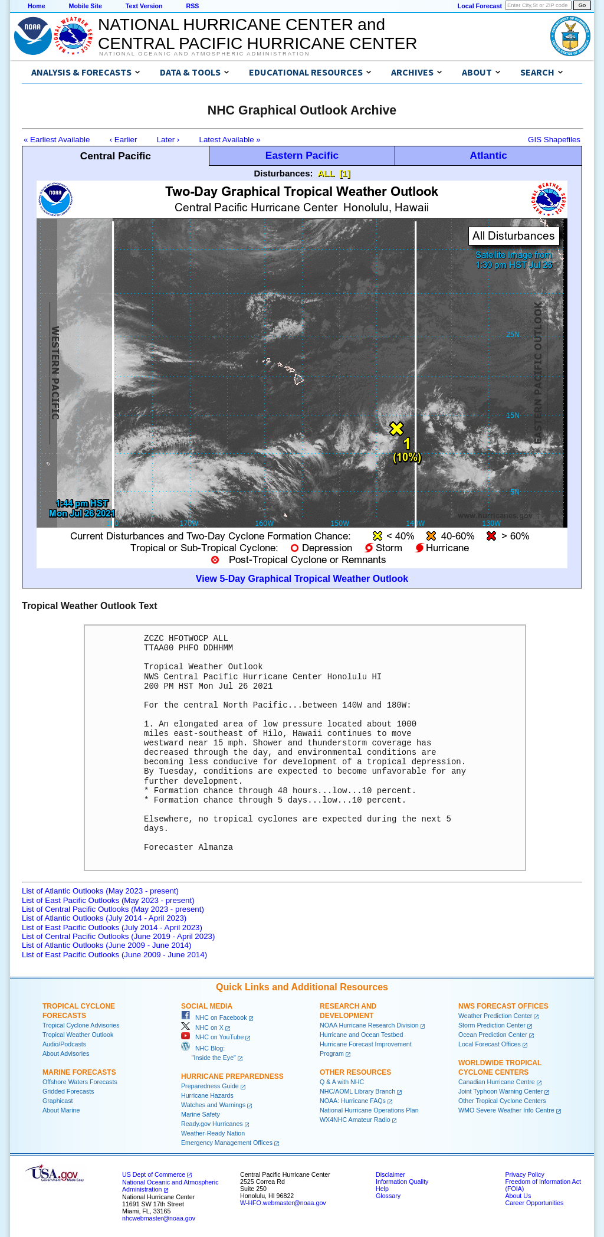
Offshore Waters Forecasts (79, 1081)
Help (382, 1188)
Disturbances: (283, 173)
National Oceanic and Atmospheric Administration (204, 54)
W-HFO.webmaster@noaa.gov (283, 1202)
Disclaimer (390, 1174)
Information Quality (402, 1181)
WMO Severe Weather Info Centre (506, 1110)
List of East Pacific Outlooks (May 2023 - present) (108, 900)
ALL (325, 173)
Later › (168, 139)
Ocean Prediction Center (492, 1034)
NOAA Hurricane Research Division (369, 1025)
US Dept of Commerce (153, 1174)
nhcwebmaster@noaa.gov (158, 1218)
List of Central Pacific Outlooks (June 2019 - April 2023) (118, 936)
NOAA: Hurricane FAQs (353, 1100)
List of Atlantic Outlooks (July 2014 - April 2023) (104, 918)
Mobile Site (85, 5)
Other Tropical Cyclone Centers (502, 1100)
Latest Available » (230, 139)
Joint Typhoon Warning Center (500, 1091)
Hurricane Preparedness (232, 1076)
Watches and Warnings (213, 1104)
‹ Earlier (123, 139)
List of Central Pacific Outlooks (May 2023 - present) (113, 909)
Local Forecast (480, 5)
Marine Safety (200, 1114)
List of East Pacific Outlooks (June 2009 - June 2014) (114, 954)
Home (36, 5)
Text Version (144, 5)
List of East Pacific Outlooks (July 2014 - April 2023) (112, 927)
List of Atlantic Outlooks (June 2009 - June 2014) (106, 945)
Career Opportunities (534, 1202)
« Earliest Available (57, 139)
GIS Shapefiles (554, 139)
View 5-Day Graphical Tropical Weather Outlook (302, 579)
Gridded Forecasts (68, 1091)
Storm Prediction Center (492, 1025)
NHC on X (202, 1027)
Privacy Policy (524, 1174)
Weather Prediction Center (495, 1015)
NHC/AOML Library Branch (357, 1091)
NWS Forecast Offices (503, 1006)
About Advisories (65, 1053)
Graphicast (57, 1100)
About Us (518, 1195)
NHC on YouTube (212, 1036)
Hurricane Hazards (207, 1095)
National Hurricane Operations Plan (369, 1110)
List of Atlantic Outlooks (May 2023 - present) (100, 890)
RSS (192, 5)
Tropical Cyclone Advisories (81, 1025)
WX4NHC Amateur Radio (355, 1119)
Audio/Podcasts (64, 1044)
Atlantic (488, 155)
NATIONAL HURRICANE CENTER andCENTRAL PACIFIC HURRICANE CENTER (257, 34)
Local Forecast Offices (489, 1044)
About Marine (61, 1110)
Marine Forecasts (79, 1072)
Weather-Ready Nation (213, 1133)
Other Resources (355, 1072)
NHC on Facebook (214, 1017)
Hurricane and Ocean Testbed (361, 1034)
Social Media (206, 1006)
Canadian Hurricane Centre (496, 1081)
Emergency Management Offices (227, 1142)
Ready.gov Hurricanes (212, 1123)
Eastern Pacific (302, 155)
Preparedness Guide (210, 1085)
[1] (344, 173)
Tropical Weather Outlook (77, 1034)
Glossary (388, 1195)
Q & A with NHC (342, 1081)
